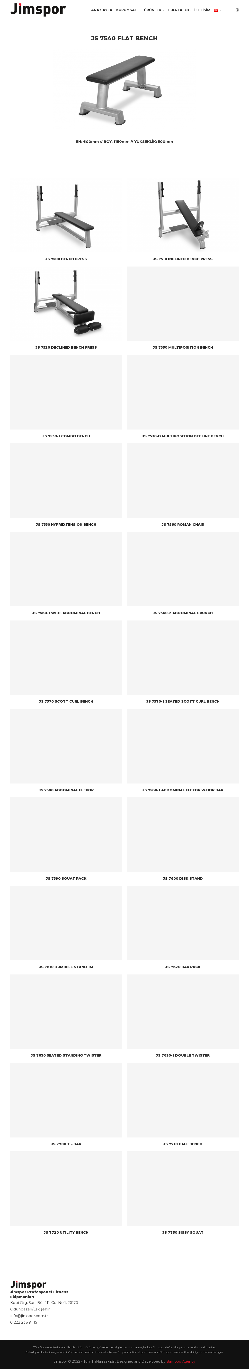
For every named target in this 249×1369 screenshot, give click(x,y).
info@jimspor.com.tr (29, 1315)
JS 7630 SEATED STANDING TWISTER (66, 1055)
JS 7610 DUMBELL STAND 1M (66, 967)
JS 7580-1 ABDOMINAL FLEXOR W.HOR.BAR (182, 790)
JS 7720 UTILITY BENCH (66, 1232)
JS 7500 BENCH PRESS (66, 259)
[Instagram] (237, 10)
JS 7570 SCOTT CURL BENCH (66, 701)
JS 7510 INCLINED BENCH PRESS (183, 259)
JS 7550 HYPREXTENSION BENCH (66, 524)
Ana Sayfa (101, 10)
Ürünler (152, 10)
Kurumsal (126, 10)
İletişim (202, 10)
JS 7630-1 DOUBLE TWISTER (183, 1055)
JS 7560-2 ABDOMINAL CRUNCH (183, 613)
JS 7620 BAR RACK (183, 967)
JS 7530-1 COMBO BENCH (66, 436)
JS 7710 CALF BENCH (182, 1144)
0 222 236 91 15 (23, 1322)
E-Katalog (179, 10)
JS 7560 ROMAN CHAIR (183, 524)
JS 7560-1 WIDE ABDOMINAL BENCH (66, 613)
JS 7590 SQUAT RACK (66, 878)
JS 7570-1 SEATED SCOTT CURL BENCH (183, 701)
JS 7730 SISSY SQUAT (183, 1232)
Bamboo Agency (180, 1361)
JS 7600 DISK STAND (183, 878)
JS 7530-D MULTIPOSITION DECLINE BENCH (183, 436)
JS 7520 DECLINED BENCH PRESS (66, 347)
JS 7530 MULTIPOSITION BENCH (183, 347)
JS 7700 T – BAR (66, 1144)
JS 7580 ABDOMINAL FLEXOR (66, 790)
